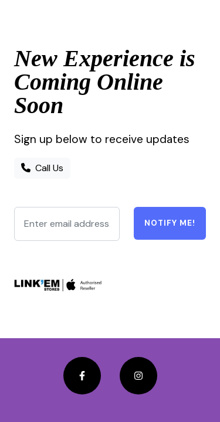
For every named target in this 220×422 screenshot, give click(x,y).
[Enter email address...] (67, 224)
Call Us (42, 168)
